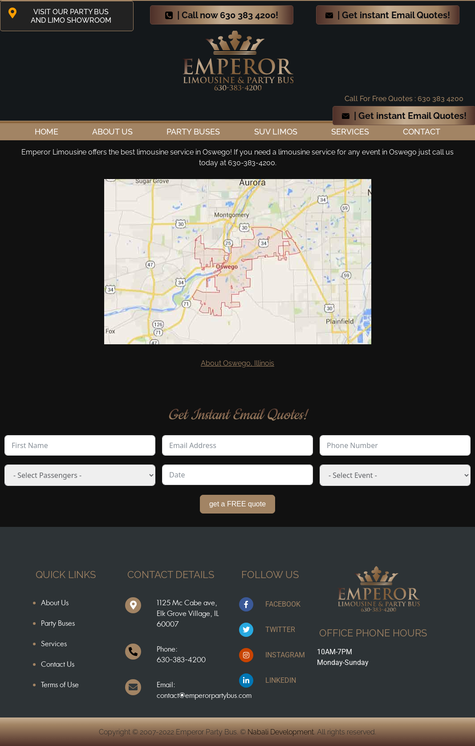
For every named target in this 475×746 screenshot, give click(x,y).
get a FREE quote (237, 504)
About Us (55, 602)
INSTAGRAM (285, 655)
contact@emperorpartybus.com (204, 695)
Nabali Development (281, 732)
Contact (421, 131)
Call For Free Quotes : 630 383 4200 (404, 98)
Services (350, 131)
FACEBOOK (282, 604)
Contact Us (57, 664)
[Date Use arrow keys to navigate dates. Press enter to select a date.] (237, 475)
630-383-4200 (181, 659)
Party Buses (193, 131)
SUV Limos (275, 131)
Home (46, 131)
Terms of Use (60, 684)
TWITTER (280, 629)
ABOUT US (112, 131)
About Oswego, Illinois (237, 363)
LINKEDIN (280, 680)
